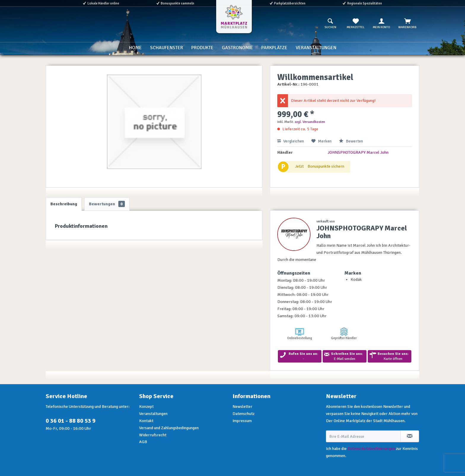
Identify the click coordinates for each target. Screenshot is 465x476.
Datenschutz (243, 413)
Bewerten (351, 141)
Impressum (242, 420)
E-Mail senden (344, 356)
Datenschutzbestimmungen (371, 448)
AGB (143, 441)
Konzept (146, 406)
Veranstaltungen (153, 413)
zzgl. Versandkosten (310, 122)
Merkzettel (355, 23)
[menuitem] (330, 24)
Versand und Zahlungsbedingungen (169, 427)
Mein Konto (381, 23)
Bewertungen (107, 204)
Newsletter (242, 406)
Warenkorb (407, 23)
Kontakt (146, 420)
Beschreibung (63, 203)
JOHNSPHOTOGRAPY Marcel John (358, 152)
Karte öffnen (389, 356)
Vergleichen (290, 141)
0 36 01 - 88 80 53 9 (70, 420)
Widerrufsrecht (152, 434)
